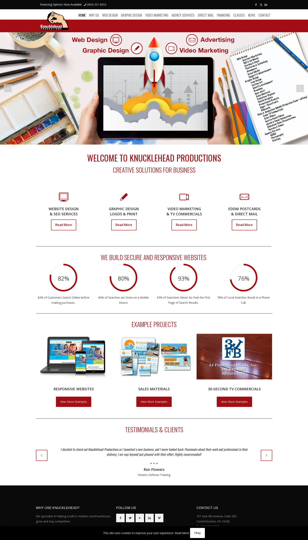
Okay (197, 533)
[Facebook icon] (256, 5)
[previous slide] (41, 455)
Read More (182, 533)
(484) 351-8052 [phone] (96, 4)
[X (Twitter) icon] (261, 5)
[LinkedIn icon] (266, 5)
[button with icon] (120, 518)
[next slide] (266, 455)
